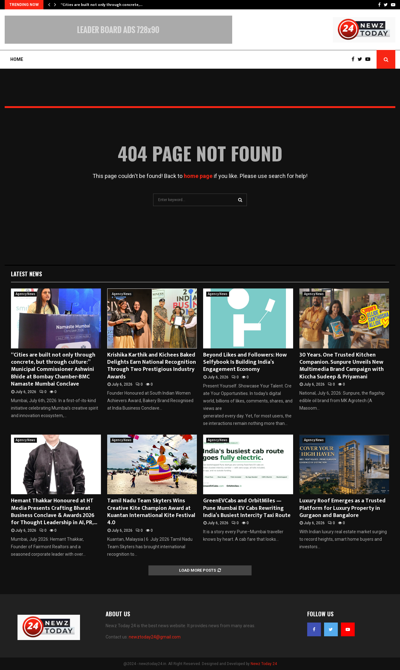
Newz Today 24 (264, 664)
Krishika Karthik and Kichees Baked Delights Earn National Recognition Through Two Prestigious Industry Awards (151, 366)
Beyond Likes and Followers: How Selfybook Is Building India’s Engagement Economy (245, 362)
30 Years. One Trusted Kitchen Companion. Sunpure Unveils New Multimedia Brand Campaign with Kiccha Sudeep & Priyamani (341, 366)
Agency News (25, 294)
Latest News (26, 274)
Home (16, 59)
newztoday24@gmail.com (155, 636)
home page (198, 176)
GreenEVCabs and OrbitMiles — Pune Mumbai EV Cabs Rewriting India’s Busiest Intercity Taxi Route (247, 508)
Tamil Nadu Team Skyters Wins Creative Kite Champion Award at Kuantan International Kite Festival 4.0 (151, 511)
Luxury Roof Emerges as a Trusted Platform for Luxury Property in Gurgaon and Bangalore (342, 508)
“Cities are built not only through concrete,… (101, 5)
